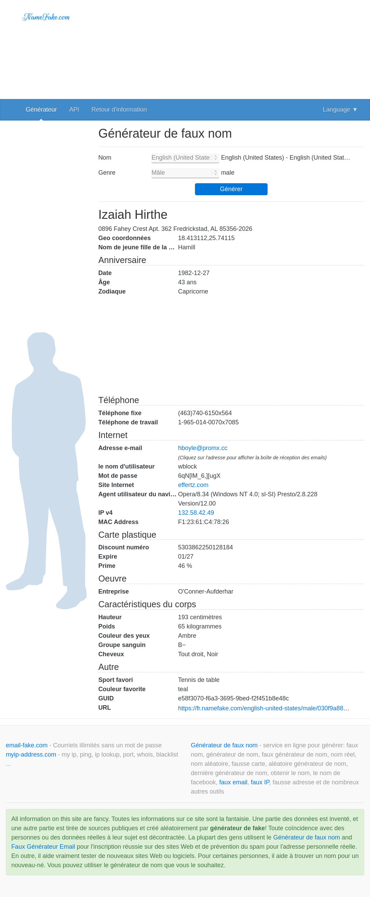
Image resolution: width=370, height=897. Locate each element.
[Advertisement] (231, 48)
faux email (233, 782)
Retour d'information (119, 109)
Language (340, 109)
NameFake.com (46, 17)
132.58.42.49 (196, 512)
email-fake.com (27, 745)
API (74, 109)
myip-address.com (31, 754)
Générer (231, 189)
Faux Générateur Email (43, 846)
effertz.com (193, 485)
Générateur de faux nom (225, 745)
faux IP (260, 782)
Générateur (41, 109)
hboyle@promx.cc (202, 448)
